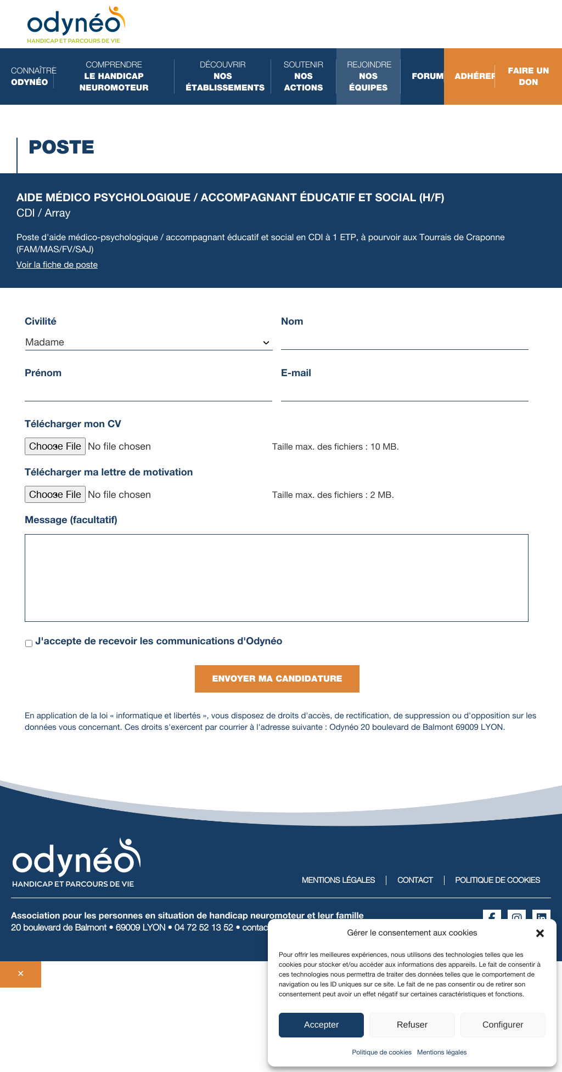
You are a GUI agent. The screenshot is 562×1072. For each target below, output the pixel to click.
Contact (414, 878)
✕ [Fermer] (20, 972)
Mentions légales (442, 1052)
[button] (540, 933)
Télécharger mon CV (73, 424)
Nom (292, 321)
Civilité (41, 321)
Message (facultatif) (71, 520)
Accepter (321, 1025)
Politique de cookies (382, 1052)
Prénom (43, 373)
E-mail (296, 373)
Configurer (503, 1025)
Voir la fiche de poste (57, 264)
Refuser (412, 1025)
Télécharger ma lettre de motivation (109, 472)
